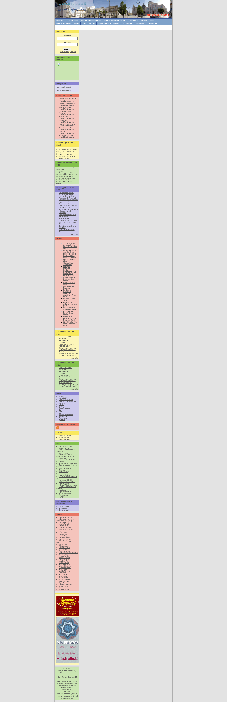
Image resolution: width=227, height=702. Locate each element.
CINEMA (144, 20)
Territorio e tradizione (108, 23)
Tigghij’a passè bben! (66, 202)
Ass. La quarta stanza (66, 446)
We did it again (64, 158)
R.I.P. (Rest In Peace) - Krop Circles (68, 313)
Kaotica (61, 461)
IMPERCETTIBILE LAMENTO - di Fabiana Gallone (69, 273)
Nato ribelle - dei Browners (68, 287)
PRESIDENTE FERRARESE (63, 341)
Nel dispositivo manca (66, 107)
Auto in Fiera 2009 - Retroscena (65, 337)
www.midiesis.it (72, 4)
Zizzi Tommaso (64, 589)
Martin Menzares (63, 23)
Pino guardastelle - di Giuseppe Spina (69, 308)
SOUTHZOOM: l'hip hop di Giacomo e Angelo (70, 323)
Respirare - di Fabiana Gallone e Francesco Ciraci (69, 318)
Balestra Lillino (63, 534)
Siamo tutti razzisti (65, 128)
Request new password (68, 52)
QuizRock (153, 23)
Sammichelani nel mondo (114, 20)
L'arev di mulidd (64, 506)
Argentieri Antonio (65, 527)
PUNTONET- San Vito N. (67, 482)
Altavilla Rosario (64, 524)
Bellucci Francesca (65, 539)
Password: (67, 42)
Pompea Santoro (64, 475)
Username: (67, 36)
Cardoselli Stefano (65, 436)
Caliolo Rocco (63, 544)
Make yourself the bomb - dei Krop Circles (69, 279)
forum (92, 23)
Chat (84, 23)
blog (76, 23)
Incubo (61, 171)
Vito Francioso (63, 495)
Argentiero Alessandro (66, 529)
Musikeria (62, 470)
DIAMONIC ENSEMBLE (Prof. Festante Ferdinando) (65, 455)
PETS (60, 473)
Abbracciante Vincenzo (66, 517)
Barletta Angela (64, 536)
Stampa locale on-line (91, 20)
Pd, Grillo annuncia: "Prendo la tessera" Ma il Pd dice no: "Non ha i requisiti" (68, 353)
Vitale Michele (63, 588)
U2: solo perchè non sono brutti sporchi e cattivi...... (67, 349)
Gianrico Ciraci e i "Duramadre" (69, 264)
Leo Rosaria (63, 574)
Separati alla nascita (65, 154)
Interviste (133, 20)
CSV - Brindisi (63, 453)
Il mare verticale (64, 148)
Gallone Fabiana (64, 564)
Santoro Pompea (64, 439)
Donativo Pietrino (64, 558)
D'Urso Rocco (63, 554)
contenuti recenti (64, 87)
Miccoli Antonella (64, 579)
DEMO (152, 20)
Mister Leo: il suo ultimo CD (69, 283)
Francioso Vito (63, 561)
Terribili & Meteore (65, 493)
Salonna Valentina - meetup (68, 485)
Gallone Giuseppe (65, 566)
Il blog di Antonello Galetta (67, 460)
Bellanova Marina (64, 537)
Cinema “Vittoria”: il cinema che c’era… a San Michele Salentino (68, 222)
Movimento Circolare (66, 468)
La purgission (63, 508)
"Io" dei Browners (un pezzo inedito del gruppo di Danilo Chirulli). (70, 246)
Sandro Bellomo (64, 218)
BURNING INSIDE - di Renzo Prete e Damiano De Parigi (70, 255)
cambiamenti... (64, 120)
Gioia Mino (62, 573)
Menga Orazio (63, 578)
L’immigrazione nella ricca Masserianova (67, 215)
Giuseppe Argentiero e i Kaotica (67, 268)
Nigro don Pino (64, 581)
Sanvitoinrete (63, 490)
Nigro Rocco (63, 583)
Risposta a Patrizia (65, 116)
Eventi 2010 (73, 20)
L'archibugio (140, 23)
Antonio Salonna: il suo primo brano (69, 251)
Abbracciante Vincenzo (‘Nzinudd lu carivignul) (65, 520)
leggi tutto (74, 234)
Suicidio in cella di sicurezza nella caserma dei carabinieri (68, 211)
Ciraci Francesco (64, 551)
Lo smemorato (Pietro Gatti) (68, 463)
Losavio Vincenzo (64, 576)
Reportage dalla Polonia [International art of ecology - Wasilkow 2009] (68, 205)
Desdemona (127, 23)
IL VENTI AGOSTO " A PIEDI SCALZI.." (66, 345)
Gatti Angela (63, 569)
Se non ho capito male (66, 135)
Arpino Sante (63, 532)
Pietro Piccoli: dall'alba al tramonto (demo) (70, 304)
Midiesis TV (60, 20)
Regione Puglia (64, 483)
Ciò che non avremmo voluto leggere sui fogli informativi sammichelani (67, 194)
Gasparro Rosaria (65, 568)
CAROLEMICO (64, 448)
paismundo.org (64, 472)
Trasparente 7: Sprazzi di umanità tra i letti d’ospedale (68, 199)
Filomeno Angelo (64, 437)
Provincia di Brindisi (65, 480)
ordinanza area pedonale (67, 104)
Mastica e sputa (64, 179)
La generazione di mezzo (67, 178)
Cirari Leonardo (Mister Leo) (68, 553)
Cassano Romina (64, 548)
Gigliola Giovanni (64, 571)
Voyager (61, 497)
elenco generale (64, 510)
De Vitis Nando (64, 556)
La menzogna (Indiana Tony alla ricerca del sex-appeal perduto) (66, 151)
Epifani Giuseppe (64, 559)
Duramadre (62, 458)
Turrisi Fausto (63, 586)
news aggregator (64, 90)
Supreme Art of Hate (65, 492)
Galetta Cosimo (64, 563)
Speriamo (62, 131)
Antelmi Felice (63, 526)
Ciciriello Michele (64, 549)
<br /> (67, 70)
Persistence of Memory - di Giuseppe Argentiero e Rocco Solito (69, 293)
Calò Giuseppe (64, 546)
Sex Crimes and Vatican (67, 156)
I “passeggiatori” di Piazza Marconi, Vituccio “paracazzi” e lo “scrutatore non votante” (66, 174)
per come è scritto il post (67, 124)
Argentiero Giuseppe (66, 531)
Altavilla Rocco (64, 522)
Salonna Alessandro (65, 584)
